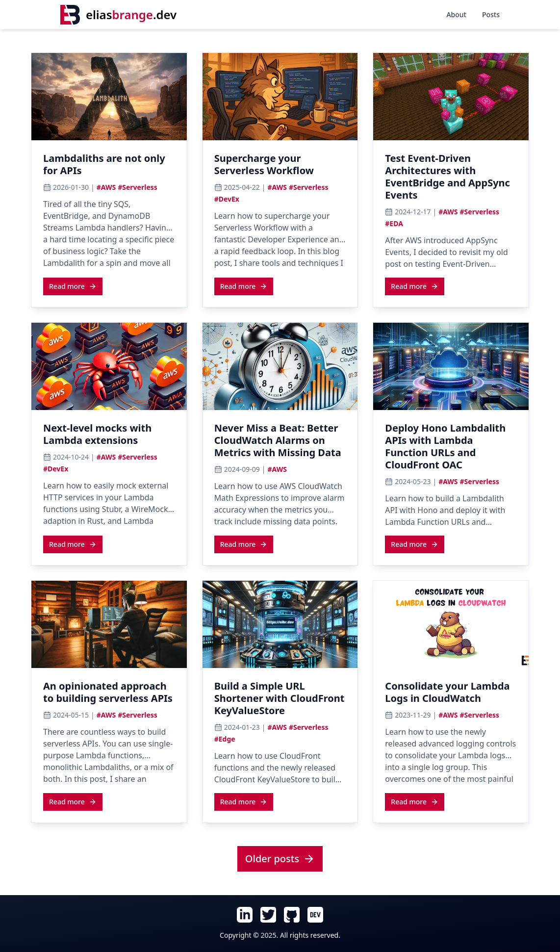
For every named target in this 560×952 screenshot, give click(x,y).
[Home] (118, 15)
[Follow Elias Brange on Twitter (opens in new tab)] (268, 915)
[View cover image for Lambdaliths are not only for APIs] (109, 96)
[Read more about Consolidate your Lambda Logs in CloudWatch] (414, 801)
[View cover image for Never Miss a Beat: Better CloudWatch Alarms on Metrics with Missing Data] (280, 366)
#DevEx (226, 199)
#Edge (224, 739)
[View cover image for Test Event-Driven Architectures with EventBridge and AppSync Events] (451, 96)
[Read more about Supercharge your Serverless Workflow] (244, 286)
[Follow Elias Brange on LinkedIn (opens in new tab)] (245, 915)
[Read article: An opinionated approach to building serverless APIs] (109, 695)
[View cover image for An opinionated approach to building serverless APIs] (109, 624)
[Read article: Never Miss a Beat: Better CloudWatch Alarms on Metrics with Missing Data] (280, 443)
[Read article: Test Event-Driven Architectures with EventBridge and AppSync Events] (451, 179)
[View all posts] (280, 859)
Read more (73, 286)
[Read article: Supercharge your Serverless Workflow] (280, 167)
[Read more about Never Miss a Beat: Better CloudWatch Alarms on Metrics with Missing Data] (244, 544)
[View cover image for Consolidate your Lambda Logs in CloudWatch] (451, 624)
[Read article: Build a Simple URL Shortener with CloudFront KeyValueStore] (280, 701)
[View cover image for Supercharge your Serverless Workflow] (280, 96)
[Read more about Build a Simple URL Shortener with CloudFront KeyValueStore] (244, 801)
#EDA (394, 223)
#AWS (106, 187)
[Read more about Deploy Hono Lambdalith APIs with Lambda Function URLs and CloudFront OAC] (414, 544)
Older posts (280, 858)
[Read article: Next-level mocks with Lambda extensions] (109, 437)
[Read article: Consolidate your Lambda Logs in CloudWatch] (451, 695)
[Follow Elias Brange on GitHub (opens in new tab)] (292, 915)
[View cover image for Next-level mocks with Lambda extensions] (109, 366)
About (456, 14)
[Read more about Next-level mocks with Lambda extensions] (72, 544)
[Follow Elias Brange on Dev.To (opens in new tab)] (315, 915)
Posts (491, 14)
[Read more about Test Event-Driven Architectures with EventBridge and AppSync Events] (414, 286)
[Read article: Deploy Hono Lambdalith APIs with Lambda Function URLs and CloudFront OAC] (451, 449)
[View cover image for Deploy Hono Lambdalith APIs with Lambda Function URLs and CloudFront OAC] (451, 366)
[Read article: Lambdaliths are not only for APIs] (109, 167)
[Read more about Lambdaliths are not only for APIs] (72, 286)
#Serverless (137, 187)
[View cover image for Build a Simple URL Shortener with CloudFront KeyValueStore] (280, 624)
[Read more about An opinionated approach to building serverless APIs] (72, 801)
